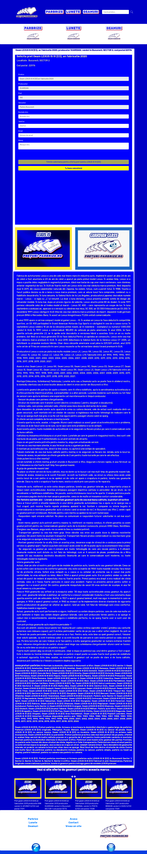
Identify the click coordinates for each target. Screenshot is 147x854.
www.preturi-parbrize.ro (29, 665)
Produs (21, 74)
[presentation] (35, 155)
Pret (20, 93)
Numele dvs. (23, 112)
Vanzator (22, 103)
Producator (23, 84)
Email (20, 131)
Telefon (21, 122)
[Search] (115, 12)
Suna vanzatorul (73, 168)
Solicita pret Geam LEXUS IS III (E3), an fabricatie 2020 (52, 56)
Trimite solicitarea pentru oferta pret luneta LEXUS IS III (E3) (73, 162)
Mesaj (20, 140)
